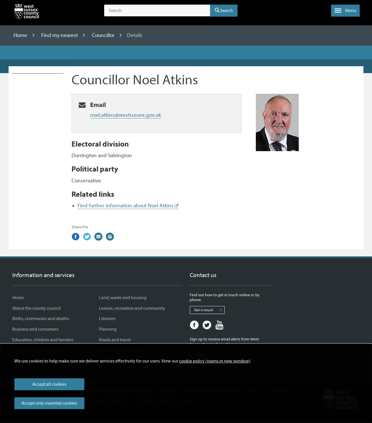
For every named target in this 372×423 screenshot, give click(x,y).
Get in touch (209, 310)
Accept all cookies (49, 384)
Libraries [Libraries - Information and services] (107, 318)
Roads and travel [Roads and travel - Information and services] (115, 339)
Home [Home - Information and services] (18, 297)
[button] (345, 11)
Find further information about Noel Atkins (126, 205)
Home (20, 35)
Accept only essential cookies (49, 403)
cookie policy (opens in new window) (214, 361)
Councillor (104, 35)
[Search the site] (157, 11)
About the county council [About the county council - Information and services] (36, 308)
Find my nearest (60, 35)
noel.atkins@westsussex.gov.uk (125, 115)
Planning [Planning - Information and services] (107, 329)
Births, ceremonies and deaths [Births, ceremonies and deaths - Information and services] (40, 318)
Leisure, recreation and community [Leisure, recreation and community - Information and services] (132, 308)
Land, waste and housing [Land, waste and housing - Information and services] (123, 297)
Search (226, 10)
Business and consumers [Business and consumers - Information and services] (35, 329)
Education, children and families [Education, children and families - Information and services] (42, 339)
